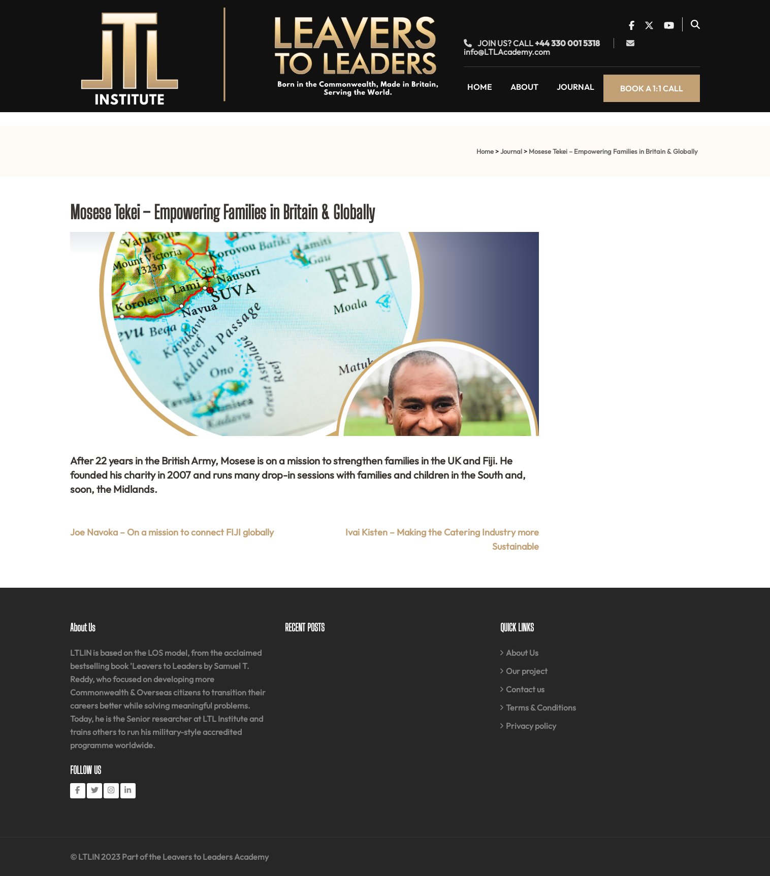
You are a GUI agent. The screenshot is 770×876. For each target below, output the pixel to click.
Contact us (525, 689)
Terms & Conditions (541, 707)
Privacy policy (531, 726)
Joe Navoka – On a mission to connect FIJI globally (172, 532)
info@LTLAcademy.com (507, 52)
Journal (575, 87)
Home (479, 87)
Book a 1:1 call (651, 88)
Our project (527, 671)
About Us (522, 653)
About (524, 87)
